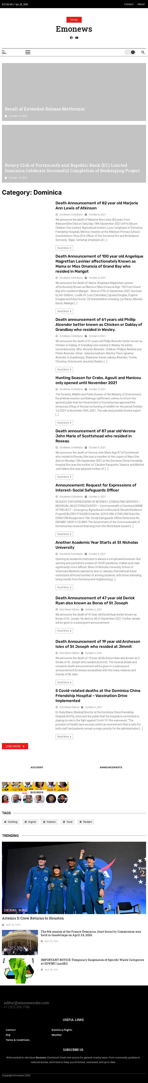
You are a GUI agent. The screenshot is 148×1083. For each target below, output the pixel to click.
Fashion (51, 821)
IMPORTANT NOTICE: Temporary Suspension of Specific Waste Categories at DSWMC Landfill (92, 961)
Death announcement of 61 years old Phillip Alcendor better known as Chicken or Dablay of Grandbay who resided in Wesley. (99, 324)
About (141, 4)
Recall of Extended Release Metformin (45, 109)
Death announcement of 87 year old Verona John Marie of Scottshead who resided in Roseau (95, 436)
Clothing (12, 821)
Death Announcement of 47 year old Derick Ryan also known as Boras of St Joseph (95, 600)
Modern (87, 821)
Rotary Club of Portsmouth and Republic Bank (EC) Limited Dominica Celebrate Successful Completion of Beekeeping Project (72, 168)
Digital (32, 821)
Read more (64, 248)
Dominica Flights (62, 1030)
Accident (37, 767)
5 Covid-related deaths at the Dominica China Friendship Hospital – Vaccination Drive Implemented (98, 695)
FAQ (8, 1035)
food (69, 821)
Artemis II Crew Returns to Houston (33, 918)
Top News (10, 910)
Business (37, 792)
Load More (15, 746)
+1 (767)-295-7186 (17, 1007)
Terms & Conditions (18, 1040)
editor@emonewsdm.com (26, 1003)
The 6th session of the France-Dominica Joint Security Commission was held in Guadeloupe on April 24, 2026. (91, 933)
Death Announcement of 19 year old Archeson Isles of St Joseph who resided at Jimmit (98, 644)
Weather (57, 1035)
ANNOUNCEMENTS (111, 767)
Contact (128, 4)
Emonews (74, 29)
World (23, 910)
